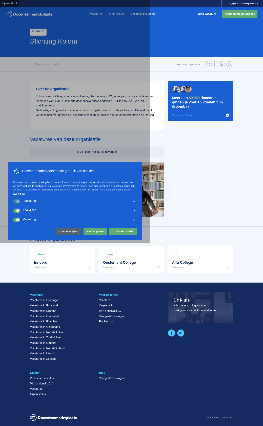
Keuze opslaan (152, 411)
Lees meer (76, 374)
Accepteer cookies (179, 411)
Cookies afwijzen (124, 411)
